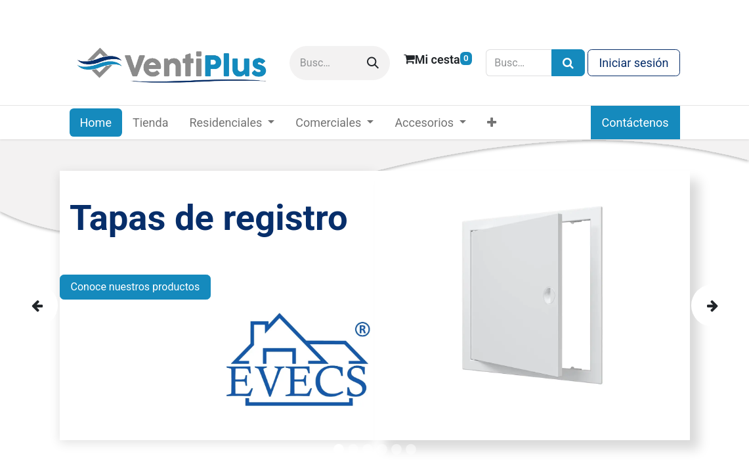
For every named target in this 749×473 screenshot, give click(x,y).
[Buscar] (373, 63)
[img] (45, 305)
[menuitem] (96, 122)
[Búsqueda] (568, 62)
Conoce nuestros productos (135, 287)
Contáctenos (635, 122)
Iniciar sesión (633, 63)
